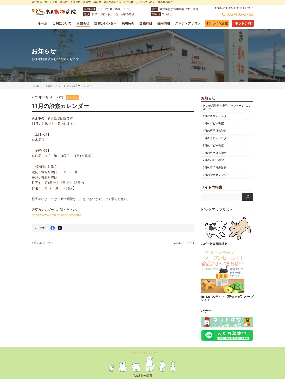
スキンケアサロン (187, 23)
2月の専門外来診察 (215, 167)
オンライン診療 (217, 23)
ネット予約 (243, 23)
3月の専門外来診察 (215, 152)
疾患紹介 (128, 23)
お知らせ (83, 23)
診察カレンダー (105, 23)
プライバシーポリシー (142, 352)
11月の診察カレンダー (78, 85)
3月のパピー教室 (213, 145)
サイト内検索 (211, 187)
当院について (61, 23)
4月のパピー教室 (213, 123)
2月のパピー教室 (213, 160)
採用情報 (163, 23)
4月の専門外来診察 (215, 130)
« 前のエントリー (42, 242)
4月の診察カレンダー (216, 116)
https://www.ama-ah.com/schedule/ (57, 215)
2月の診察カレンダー (216, 174)
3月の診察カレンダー (216, 138)
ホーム (42, 23)
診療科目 (146, 23)
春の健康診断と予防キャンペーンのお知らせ (225, 107)
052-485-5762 (237, 14)
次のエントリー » (183, 242)
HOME (36, 85)
